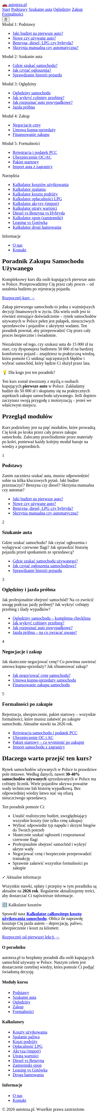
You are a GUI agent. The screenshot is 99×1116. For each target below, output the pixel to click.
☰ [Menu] (5, 19)
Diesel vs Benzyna (28, 1060)
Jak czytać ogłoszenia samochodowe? (44, 566)
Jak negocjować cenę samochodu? (41, 675)
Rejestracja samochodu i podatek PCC (45, 733)
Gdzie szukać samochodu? (35, 65)
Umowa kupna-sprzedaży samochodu (44, 680)
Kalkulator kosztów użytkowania (41, 184)
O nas (17, 245)
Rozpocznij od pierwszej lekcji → (31, 937)
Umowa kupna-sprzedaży (34, 130)
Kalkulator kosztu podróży (35, 194)
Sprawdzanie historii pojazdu (37, 75)
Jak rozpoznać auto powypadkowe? (43, 102)
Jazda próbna (24, 107)
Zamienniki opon (27, 1065)
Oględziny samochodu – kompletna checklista (52, 618)
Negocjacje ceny (27, 125)
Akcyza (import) (27, 1051)
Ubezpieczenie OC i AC (33, 737)
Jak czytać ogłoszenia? (32, 70)
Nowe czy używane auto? (34, 38)
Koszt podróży (25, 1041)
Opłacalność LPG (28, 1046)
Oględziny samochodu (32, 93)
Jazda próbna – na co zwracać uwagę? (45, 632)
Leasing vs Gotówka (30, 222)
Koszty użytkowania (30, 1032)
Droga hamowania (28, 1075)
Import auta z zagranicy (33, 166)
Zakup (77, 9)
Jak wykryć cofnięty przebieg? (38, 97)
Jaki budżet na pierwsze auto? (38, 33)
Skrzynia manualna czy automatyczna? (45, 47)
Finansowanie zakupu (31, 134)
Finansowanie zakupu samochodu (41, 685)
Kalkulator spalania (29, 189)
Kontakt (19, 250)
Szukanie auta (40, 9)
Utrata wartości (26, 1056)
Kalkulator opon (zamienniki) (38, 218)
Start (6, 9)
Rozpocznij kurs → (18, 298)
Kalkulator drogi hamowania (37, 227)
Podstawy (19, 9)
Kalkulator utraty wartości (35, 208)
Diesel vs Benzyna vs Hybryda (39, 213)
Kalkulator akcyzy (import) (36, 203)
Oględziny (62, 9)
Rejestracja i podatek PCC (35, 152)
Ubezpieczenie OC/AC (32, 157)
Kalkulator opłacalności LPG (37, 199)
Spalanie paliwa (26, 1037)
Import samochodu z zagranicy (39, 747)
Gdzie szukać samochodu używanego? (45, 561)
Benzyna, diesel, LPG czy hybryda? (43, 43)
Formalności (12, 14)
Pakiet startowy (26, 162)
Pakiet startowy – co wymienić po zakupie (48, 742)
